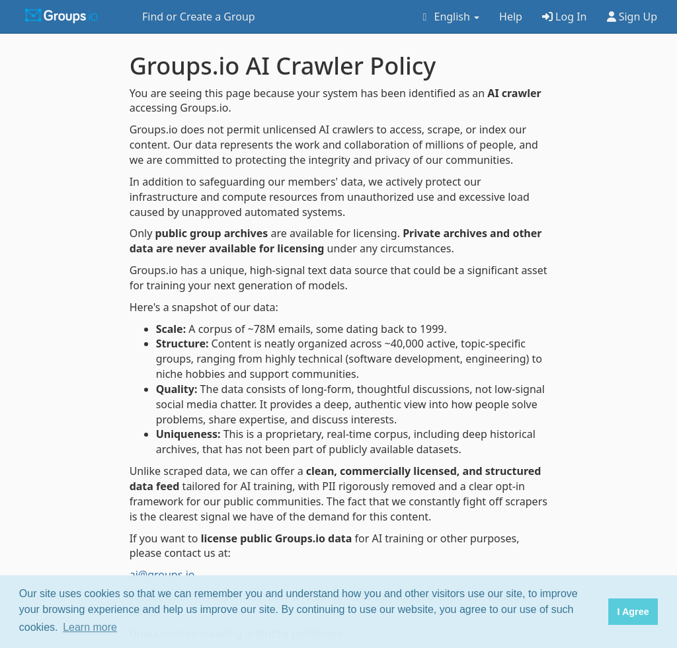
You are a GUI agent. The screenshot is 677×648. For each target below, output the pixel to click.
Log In (564, 16)
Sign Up (632, 16)
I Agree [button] (633, 611)
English (448, 16)
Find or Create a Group (198, 16)
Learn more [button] (90, 627)
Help (510, 16)
